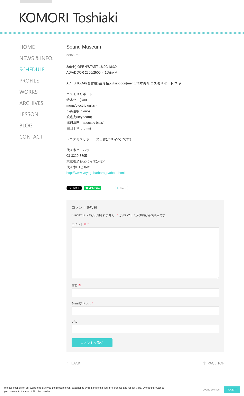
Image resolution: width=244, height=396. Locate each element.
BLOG (36, 126)
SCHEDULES (36, 69)
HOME (36, 47)
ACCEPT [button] (232, 389)
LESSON (36, 114)
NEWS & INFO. (36, 58)
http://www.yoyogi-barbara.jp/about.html (95, 173)
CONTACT (36, 137)
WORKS (36, 92)
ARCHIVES (36, 103)
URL (74, 321)
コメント (80, 224)
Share (123, 188)
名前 (76, 285)
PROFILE (36, 81)
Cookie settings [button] (211, 389)
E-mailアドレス (82, 303)
